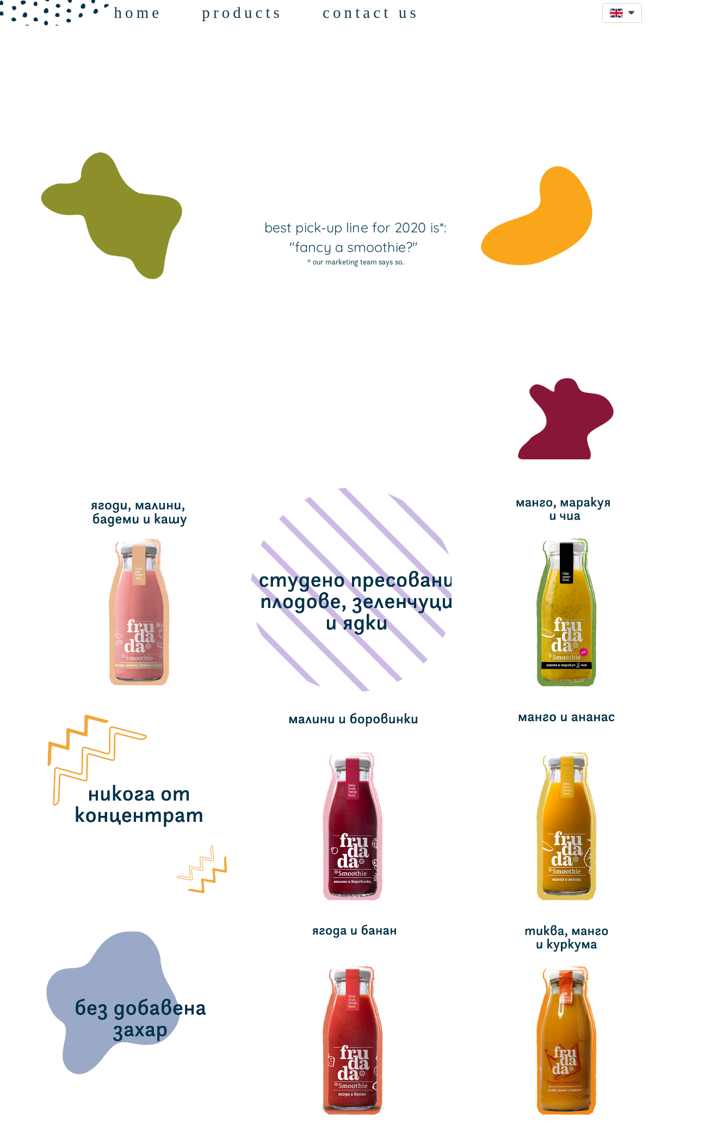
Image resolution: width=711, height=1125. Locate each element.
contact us (371, 12)
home (138, 12)
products (242, 12)
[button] (622, 13)
